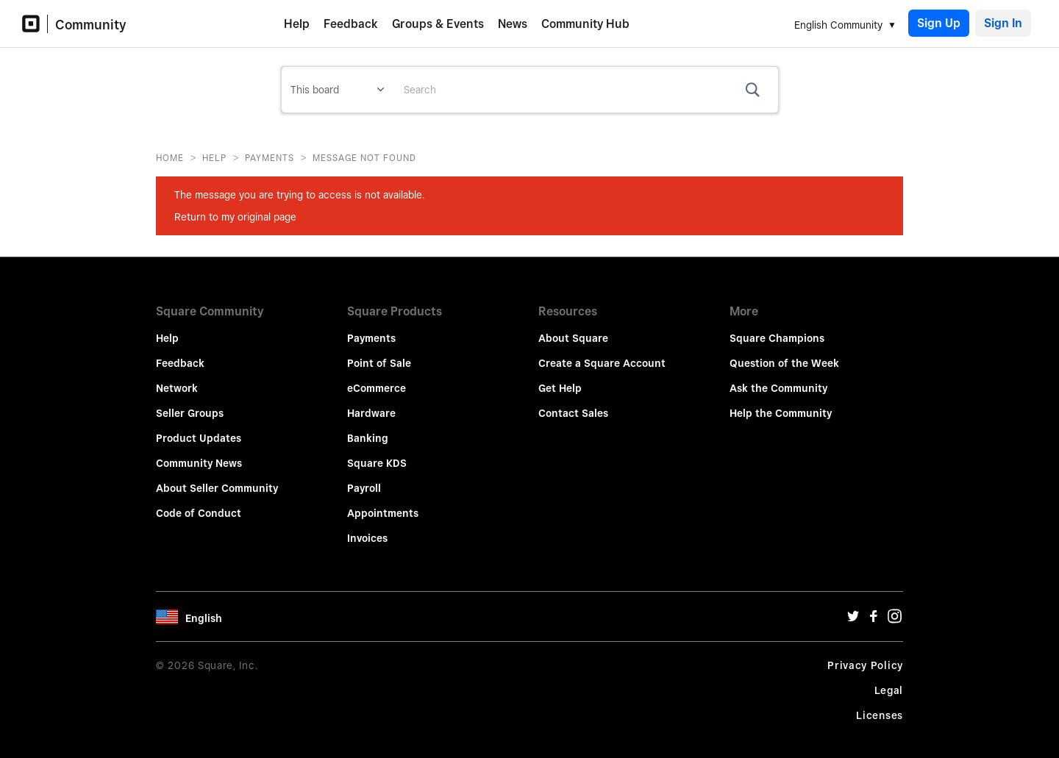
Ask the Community (778, 378)
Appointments (382, 503)
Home (170, 157)
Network (177, 378)
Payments (269, 157)
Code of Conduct (198, 503)
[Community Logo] (35, 24)
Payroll (364, 478)
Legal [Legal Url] (889, 680)
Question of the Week (784, 353)
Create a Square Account (602, 353)
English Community (838, 25)
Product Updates (198, 428)
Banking (367, 428)
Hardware (371, 403)
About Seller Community (217, 478)
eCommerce (376, 378)
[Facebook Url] (873, 609)
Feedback (351, 24)
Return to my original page (235, 217)
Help (297, 24)
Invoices (367, 528)
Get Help (560, 378)
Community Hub (585, 24)
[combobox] (585, 89)
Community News (199, 453)
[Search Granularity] (337, 89)
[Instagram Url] (894, 609)
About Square (573, 328)
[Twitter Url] (853, 609)
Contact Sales (573, 403)
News (512, 24)
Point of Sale (379, 353)
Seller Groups (190, 403)
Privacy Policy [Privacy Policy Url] (865, 655)
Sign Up (938, 23)
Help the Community (781, 403)
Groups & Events (438, 24)
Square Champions (777, 328)
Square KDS (377, 453)
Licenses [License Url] (879, 705)
